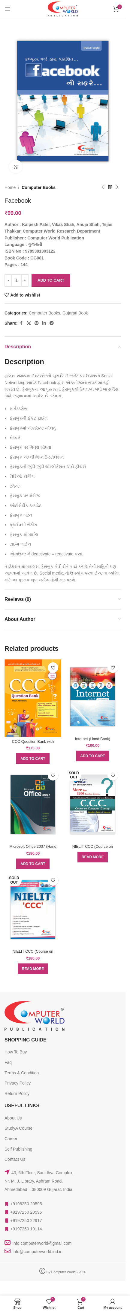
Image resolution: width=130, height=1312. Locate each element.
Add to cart (51, 280)
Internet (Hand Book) (92, 739)
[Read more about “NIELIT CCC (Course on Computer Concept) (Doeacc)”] (33, 968)
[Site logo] (63, 8)
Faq (8, 1062)
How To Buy (16, 1052)
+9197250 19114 (26, 1229)
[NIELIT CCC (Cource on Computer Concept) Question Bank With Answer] (92, 804)
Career (11, 1138)
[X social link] (29, 323)
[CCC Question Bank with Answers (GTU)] (33, 698)
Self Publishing (18, 1149)
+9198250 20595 (26, 1203)
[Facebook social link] (21, 323)
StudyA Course (18, 1128)
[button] (32, 758)
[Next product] (117, 187)
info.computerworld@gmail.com (42, 1243)
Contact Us (15, 1159)
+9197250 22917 (26, 1220)
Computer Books (39, 187)
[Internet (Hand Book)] (92, 696)
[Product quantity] (16, 280)
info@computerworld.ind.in (37, 1251)
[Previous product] (103, 187)
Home (10, 187)
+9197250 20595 (26, 1212)
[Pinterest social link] (37, 323)
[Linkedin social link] (44, 323)
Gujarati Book (75, 313)
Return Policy (17, 1093)
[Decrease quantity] (8, 280)
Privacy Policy (18, 1083)
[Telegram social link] (52, 323)
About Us (13, 1118)
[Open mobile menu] (8, 9)
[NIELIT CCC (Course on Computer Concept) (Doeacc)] (33, 909)
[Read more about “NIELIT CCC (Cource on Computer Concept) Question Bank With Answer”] (92, 857)
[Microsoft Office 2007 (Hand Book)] (33, 804)
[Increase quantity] (25, 280)
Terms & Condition (22, 1072)
